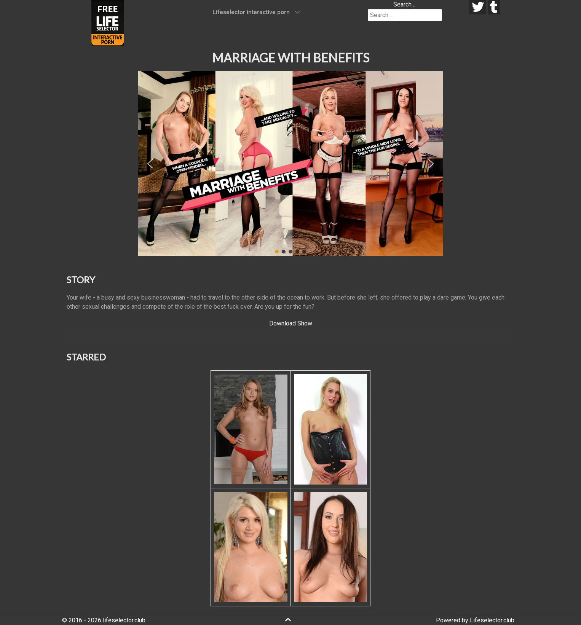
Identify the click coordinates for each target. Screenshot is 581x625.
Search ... (405, 4)
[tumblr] (494, 7)
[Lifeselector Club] (107, 22)
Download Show (290, 323)
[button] (150, 164)
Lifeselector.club (492, 620)
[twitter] (477, 7)
